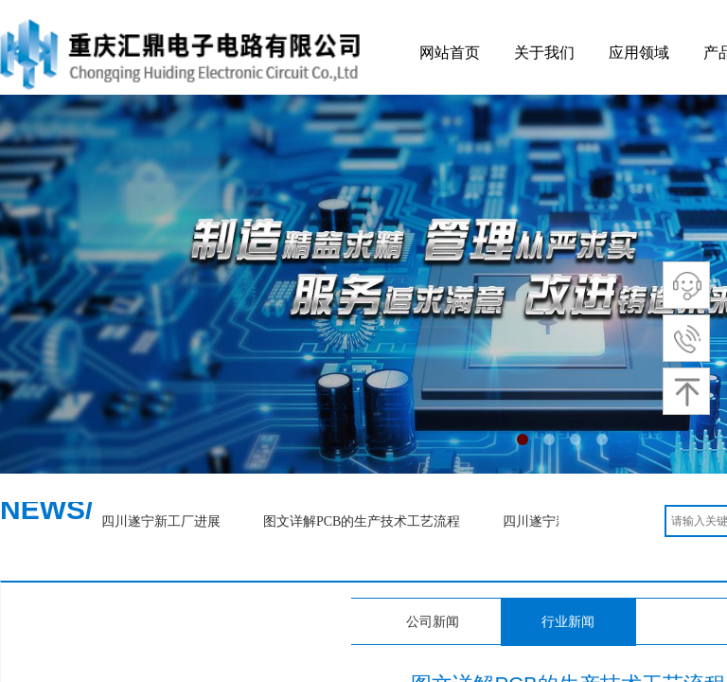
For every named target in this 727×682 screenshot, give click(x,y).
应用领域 (639, 53)
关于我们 (544, 53)
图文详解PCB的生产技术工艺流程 (364, 521)
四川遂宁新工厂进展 (163, 521)
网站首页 (449, 53)
